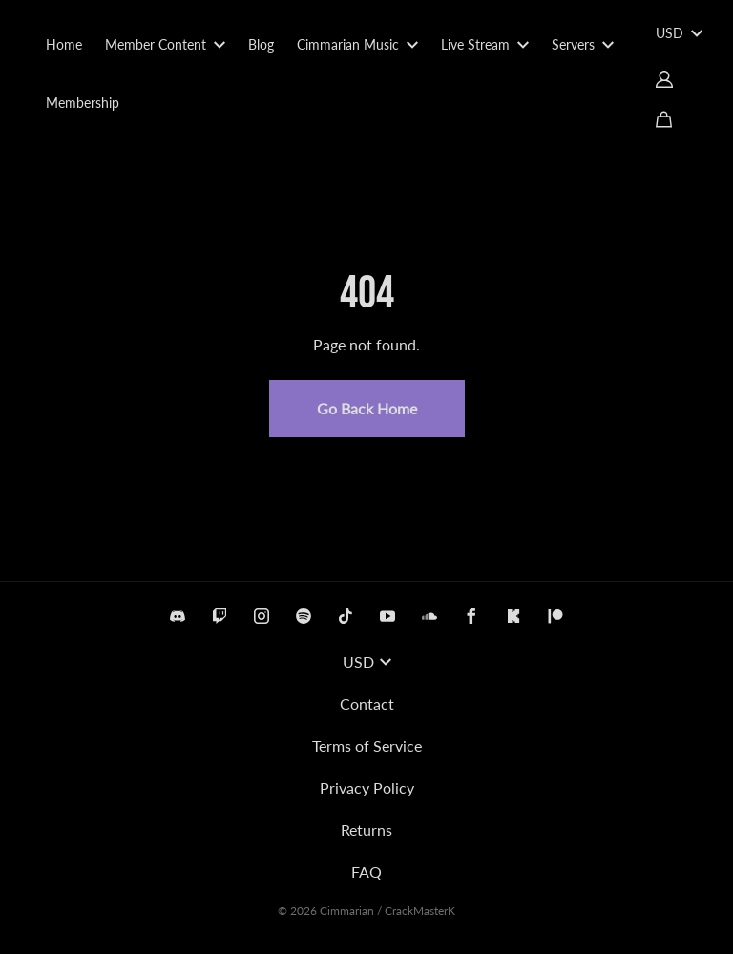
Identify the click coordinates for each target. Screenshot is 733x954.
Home (64, 44)
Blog (261, 44)
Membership (82, 103)
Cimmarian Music (357, 44)
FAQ (366, 871)
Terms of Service (367, 745)
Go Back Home (367, 408)
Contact (367, 703)
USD (679, 33)
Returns (366, 829)
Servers (583, 44)
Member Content (165, 44)
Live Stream (485, 44)
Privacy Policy (367, 787)
